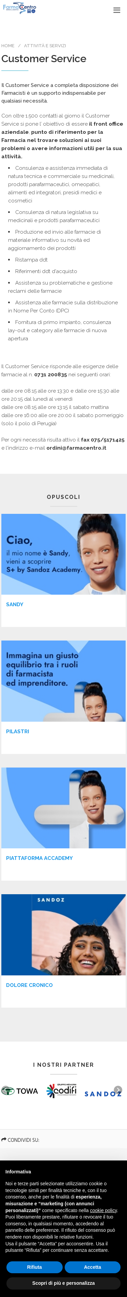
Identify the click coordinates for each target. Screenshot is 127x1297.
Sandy (14, 604)
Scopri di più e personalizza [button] (63, 1283)
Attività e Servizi (45, 45)
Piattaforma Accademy (39, 858)
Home (8, 45)
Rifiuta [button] (34, 1267)
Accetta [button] (92, 1267)
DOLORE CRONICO (29, 985)
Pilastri (17, 731)
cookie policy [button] (103, 1210)
